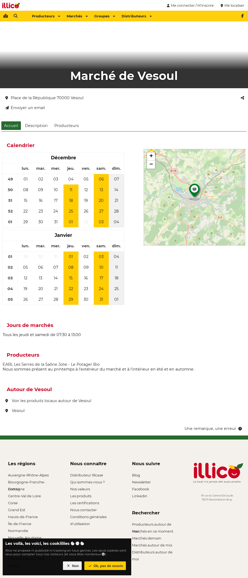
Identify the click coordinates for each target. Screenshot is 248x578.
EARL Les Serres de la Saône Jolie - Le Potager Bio (51, 364)
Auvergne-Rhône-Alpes (28, 475)
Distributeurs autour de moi (152, 553)
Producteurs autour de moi (151, 525)
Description (36, 125)
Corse (13, 503)
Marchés (77, 16)
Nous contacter (83, 510)
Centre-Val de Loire (24, 496)
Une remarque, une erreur (214, 428)
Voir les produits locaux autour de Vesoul (48, 400)
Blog (136, 475)
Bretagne (16, 489)
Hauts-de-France (23, 517)
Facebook (140, 489)
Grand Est (16, 510)
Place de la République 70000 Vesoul (44, 97)
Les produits (80, 496)
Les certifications (84, 503)
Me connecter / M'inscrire (190, 5)
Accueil (11, 125)
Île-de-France (19, 524)
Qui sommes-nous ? (87, 482)
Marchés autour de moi (152, 545)
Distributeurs (137, 16)
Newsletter (141, 482)
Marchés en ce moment (152, 531)
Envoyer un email (25, 107)
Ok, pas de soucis (105, 566)
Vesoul (15, 410)
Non (72, 566)
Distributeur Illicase (86, 475)
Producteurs (46, 16)
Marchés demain (146, 538)
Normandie (18, 531)
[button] (194, 192)
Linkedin (139, 496)
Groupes (104, 16)
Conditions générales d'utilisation (88, 517)
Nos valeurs (80, 489)
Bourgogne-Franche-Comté (26, 482)
